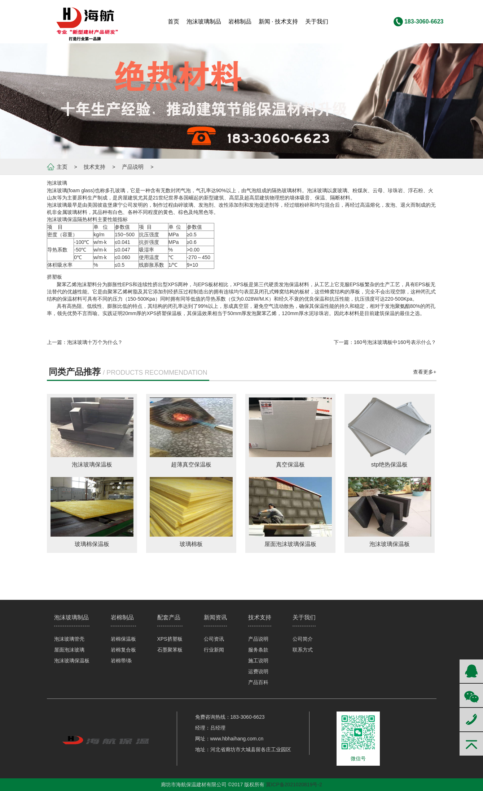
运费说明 (258, 671)
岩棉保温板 (123, 639)
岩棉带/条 (121, 660)
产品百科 (258, 682)
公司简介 (303, 639)
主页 (62, 167)
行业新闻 (214, 650)
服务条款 (258, 650)
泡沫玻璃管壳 (69, 639)
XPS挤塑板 (170, 639)
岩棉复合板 (123, 650)
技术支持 (94, 167)
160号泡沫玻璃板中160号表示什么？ (395, 342)
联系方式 (303, 650)
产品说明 (133, 167)
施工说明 (258, 660)
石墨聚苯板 (170, 650)
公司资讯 (214, 639)
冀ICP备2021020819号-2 (294, 784)
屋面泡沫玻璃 (69, 650)
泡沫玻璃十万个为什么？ (95, 342)
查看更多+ (424, 372)
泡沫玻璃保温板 (71, 660)
